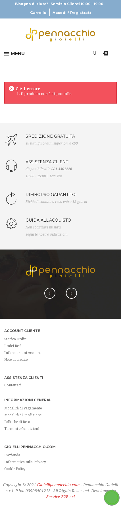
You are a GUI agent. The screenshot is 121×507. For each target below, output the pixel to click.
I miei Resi (12, 346)
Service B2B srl (60, 496)
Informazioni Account (22, 353)
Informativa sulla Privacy (25, 462)
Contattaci (12, 385)
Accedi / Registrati (72, 12)
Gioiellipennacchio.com (58, 485)
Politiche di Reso (17, 422)
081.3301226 (61, 169)
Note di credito (16, 360)
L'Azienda (12, 455)
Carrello (38, 12)
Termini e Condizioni (21, 429)
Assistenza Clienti (23, 378)
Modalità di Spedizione (22, 415)
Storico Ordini (16, 339)
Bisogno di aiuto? (59, 4)
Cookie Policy (15, 469)
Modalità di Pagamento (23, 408)
